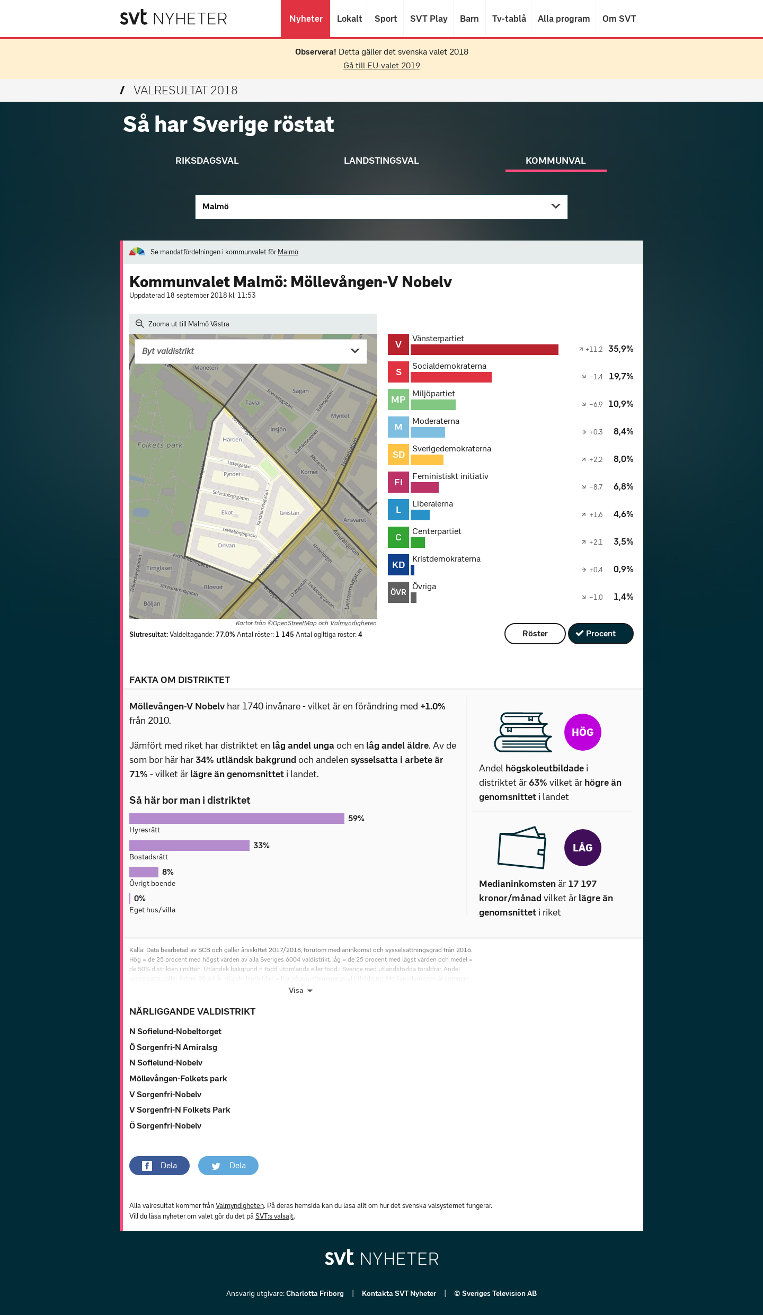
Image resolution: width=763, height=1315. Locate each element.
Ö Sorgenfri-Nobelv (165, 1126)
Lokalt (349, 18)
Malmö (215, 206)
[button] (159, 1165)
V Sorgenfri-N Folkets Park (179, 1110)
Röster (535, 633)
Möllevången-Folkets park (178, 1078)
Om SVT (619, 18)
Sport (386, 18)
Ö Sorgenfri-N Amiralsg (173, 1047)
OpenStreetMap (295, 623)
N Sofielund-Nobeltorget (175, 1031)
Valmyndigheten (353, 623)
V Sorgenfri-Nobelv (165, 1094)
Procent (601, 633)
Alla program (563, 18)
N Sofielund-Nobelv (165, 1063)
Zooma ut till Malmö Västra (182, 324)
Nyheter (305, 18)
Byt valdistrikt (168, 351)
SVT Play (428, 18)
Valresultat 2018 (179, 90)
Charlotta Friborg (315, 1293)
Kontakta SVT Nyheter (400, 1293)
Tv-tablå (508, 18)
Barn (469, 18)
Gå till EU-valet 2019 (381, 65)
